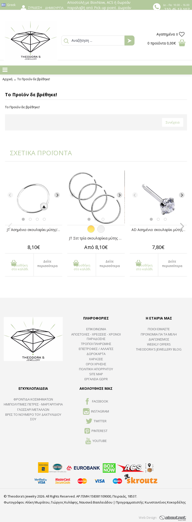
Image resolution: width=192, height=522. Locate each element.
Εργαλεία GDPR (96, 379)
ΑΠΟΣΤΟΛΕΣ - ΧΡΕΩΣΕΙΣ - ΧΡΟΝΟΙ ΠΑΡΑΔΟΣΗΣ (96, 336)
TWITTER (96, 421)
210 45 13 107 (177, 9)
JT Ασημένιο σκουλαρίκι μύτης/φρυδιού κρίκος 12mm (34, 229)
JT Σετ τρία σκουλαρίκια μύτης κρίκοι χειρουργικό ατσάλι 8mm (96, 238)
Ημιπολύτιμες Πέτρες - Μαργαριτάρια (33, 404)
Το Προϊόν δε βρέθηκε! (33, 79)
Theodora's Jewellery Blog (159, 349)
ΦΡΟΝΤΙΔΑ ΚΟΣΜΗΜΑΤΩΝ (33, 399)
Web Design (147, 517)
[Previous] (10, 195)
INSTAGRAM (96, 411)
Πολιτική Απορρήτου (96, 369)
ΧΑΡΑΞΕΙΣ (96, 359)
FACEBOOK (96, 401)
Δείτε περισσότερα (47, 263)
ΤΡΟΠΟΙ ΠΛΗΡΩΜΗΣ (96, 344)
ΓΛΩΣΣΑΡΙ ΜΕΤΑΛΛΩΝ (33, 409)
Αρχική (7, 79)
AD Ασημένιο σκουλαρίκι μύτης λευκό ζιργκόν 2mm (159, 229)
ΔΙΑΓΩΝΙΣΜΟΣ (158, 339)
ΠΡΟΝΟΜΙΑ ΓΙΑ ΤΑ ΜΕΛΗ (159, 334)
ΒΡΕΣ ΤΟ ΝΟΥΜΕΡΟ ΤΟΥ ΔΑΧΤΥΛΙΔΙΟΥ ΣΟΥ (33, 416)
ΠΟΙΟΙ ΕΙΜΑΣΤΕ (159, 329)
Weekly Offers (159, 344)
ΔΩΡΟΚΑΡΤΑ (96, 354)
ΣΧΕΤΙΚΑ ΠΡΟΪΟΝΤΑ (37, 152)
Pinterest (96, 431)
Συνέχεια (173, 122)
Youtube (96, 441)
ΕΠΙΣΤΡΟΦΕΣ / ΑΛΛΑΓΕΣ (96, 348)
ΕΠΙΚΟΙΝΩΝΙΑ (96, 329)
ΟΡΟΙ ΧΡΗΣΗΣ (96, 364)
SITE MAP (96, 374)
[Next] (57, 195)
